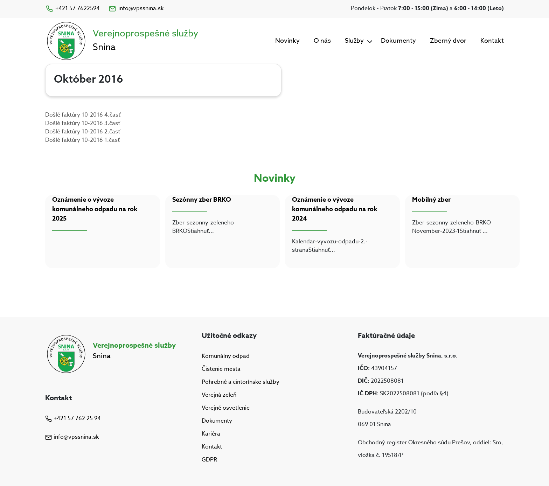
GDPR (209, 460)
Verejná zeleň (219, 395)
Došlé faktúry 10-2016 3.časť (82, 123)
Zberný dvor (448, 41)
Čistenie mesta (221, 369)
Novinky (287, 41)
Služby (354, 41)
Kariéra (211, 434)
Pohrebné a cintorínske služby (240, 382)
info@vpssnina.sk (136, 8)
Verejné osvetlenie (226, 408)
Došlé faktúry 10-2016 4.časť (82, 115)
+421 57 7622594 (72, 8)
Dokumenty (398, 41)
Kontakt (492, 41)
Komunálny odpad (226, 356)
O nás (322, 41)
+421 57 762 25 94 (73, 418)
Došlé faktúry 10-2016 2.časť (82, 131)
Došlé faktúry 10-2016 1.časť (82, 140)
